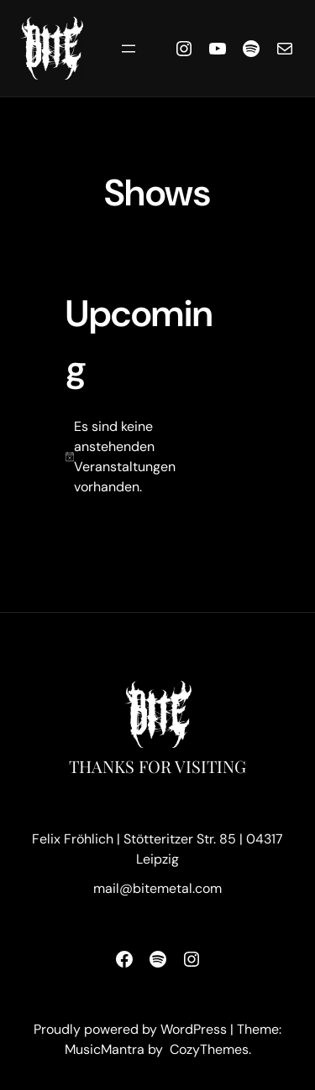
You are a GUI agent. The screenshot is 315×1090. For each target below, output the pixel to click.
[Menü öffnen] (128, 49)
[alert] (148, 457)
